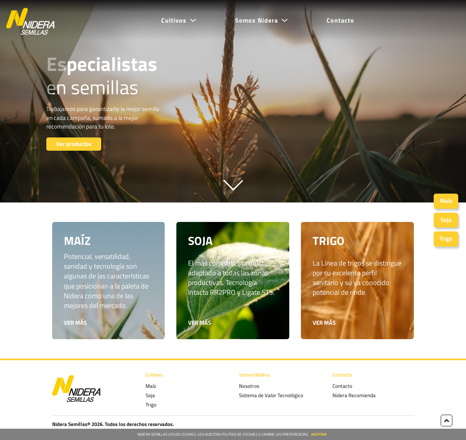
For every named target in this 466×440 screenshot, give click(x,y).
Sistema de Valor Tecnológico (271, 395)
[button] (178, 20)
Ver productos (73, 143)
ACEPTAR (319, 434)
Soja (150, 395)
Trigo (151, 404)
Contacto (340, 20)
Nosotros (249, 386)
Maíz (151, 386)
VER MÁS (75, 323)
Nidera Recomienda (354, 395)
